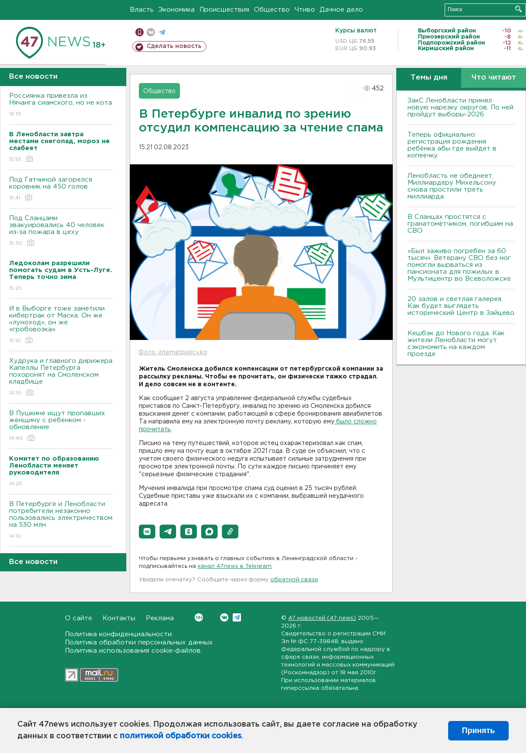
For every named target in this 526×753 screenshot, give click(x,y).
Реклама (160, 618)
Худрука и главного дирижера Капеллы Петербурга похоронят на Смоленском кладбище (60, 377)
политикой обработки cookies (180, 736)
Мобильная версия (139, 32)
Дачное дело (341, 10)
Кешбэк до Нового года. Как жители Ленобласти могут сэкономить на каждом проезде (455, 343)
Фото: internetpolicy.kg (172, 352)
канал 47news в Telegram (235, 566)
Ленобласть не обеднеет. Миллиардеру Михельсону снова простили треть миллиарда (451, 186)
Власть (142, 10)
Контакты (119, 618)
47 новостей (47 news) (322, 618)
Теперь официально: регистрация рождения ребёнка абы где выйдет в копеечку (452, 145)
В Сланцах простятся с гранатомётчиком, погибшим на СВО (460, 224)
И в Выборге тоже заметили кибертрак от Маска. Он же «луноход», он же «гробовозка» (60, 325)
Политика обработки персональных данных (139, 642)
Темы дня (429, 77)
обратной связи (294, 579)
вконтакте (151, 32)
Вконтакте (199, 617)
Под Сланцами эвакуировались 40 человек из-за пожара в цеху (60, 231)
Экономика (176, 10)
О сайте (78, 618)
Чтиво (305, 10)
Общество (272, 10)
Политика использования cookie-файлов (133, 651)
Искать (518, 9)
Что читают (493, 77)
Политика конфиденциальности (118, 634)
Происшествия (224, 10)
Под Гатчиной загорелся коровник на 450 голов (60, 189)
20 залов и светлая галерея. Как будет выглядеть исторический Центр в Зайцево (460, 306)
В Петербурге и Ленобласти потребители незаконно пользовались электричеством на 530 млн (60, 520)
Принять (478, 730)
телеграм (162, 32)
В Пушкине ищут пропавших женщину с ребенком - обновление (60, 426)
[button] (147, 531)
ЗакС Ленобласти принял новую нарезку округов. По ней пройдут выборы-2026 (460, 107)
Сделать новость (174, 46)
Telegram (237, 617)
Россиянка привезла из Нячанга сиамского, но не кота (60, 105)
